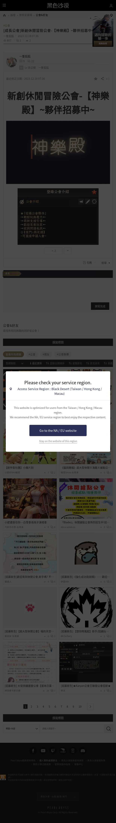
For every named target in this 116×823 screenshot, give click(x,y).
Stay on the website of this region (58, 441)
